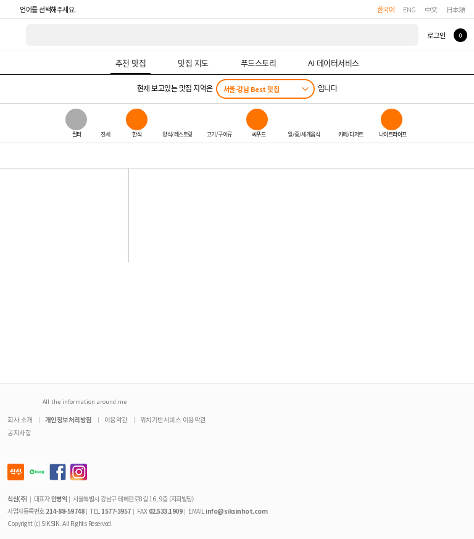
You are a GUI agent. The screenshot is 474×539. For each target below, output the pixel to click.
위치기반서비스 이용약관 (173, 419)
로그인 (436, 35)
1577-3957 (116, 511)
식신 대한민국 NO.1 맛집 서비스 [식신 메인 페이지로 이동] (13, 35)
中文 (431, 9)
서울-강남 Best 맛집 (251, 89)
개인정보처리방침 (68, 419)
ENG (409, 9)
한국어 (386, 9)
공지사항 (19, 432)
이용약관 (116, 419)
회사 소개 (20, 419)
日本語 (456, 9)
